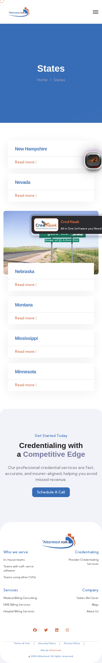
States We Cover (87, 598)
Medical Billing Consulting (20, 598)
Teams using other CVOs (19, 577)
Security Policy (47, 643)
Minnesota (25, 372)
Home (42, 80)
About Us (93, 611)
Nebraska (24, 272)
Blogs (95, 604)
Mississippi (26, 339)
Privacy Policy (72, 643)
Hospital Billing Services (18, 611)
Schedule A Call (51, 492)
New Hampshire (31, 150)
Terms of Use (22, 643)
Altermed (55, 650)
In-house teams (14, 559)
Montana (24, 305)
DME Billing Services (16, 604)
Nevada (22, 183)
